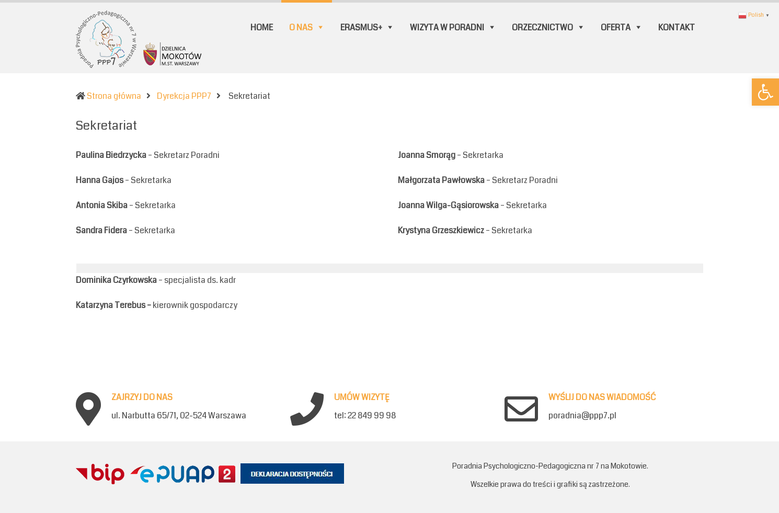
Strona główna (114, 96)
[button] (765, 92)
